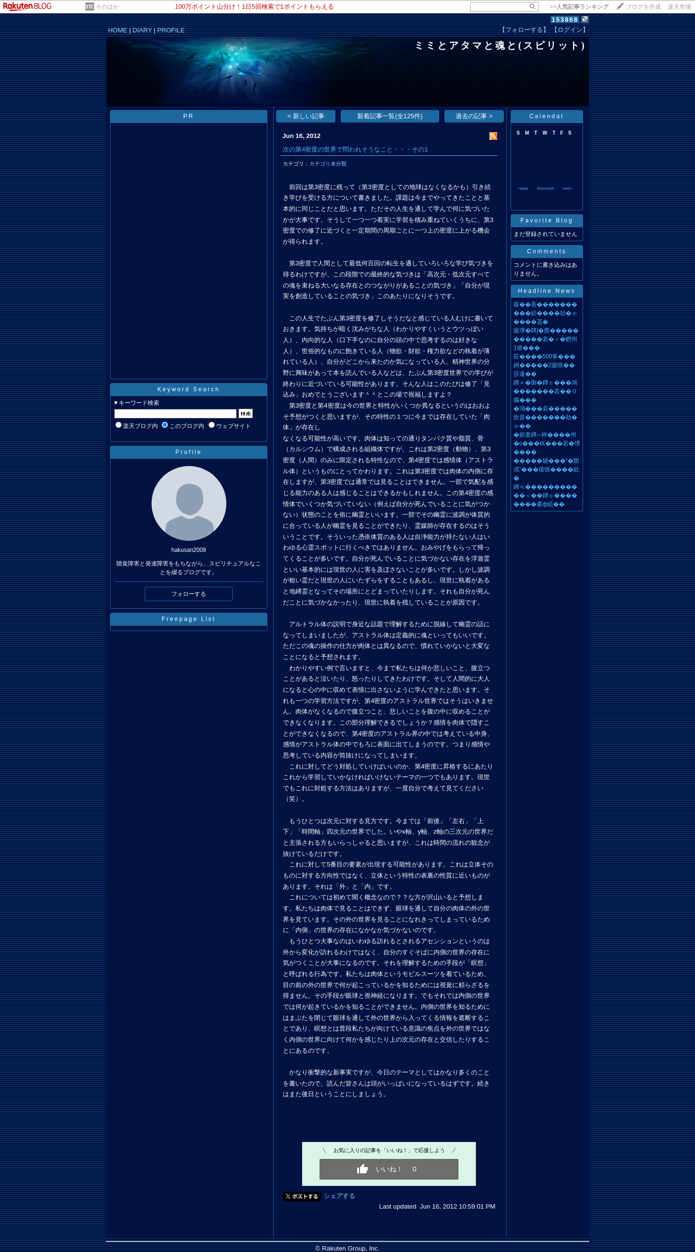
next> (567, 188)
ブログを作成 (643, 6)
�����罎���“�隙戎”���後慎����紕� (546, 469)
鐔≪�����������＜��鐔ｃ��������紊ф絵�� (545, 495)
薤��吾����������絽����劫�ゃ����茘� (545, 313)
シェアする (339, 1195)
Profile (188, 452)
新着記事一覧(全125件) (389, 116)
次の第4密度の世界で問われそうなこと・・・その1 (355, 149)
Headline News (547, 291)
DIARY (142, 30)
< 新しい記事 (305, 116)
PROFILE (171, 30)
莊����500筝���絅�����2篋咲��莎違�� (544, 365)
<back (523, 188)
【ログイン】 (570, 29)
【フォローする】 (524, 29)
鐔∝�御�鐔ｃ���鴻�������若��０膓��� (545, 391)
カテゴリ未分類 (328, 163)
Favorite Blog (546, 220)
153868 (565, 19)
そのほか (107, 6)
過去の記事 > (474, 116)
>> (579, 6)
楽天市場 (679, 6)
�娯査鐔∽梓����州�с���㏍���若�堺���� (547, 443)
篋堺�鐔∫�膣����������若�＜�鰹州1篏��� (546, 339)
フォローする (188, 594)
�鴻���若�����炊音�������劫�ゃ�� (545, 417)
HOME (117, 30)
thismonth (545, 188)
